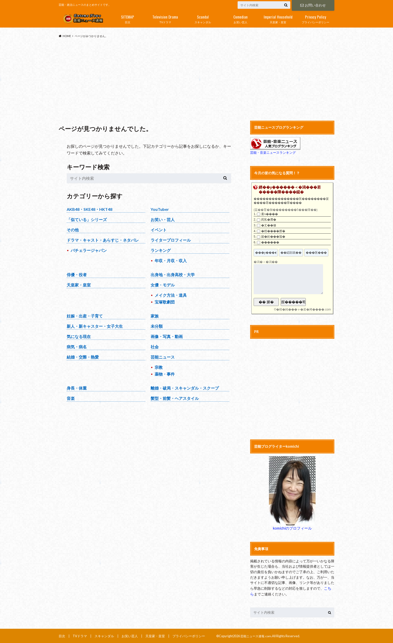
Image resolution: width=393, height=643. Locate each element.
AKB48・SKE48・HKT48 (89, 209)
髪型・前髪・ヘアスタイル (175, 398)
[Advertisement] (196, 80)
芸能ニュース (163, 357)
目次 (127, 18)
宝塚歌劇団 (165, 301)
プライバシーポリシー (315, 18)
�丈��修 (268, 225)
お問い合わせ (313, 5)
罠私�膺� (268, 219)
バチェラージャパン (89, 250)
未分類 (157, 326)
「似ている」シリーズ (87, 219)
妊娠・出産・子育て (85, 315)
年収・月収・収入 (171, 260)
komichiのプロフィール (292, 528)
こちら (329, 588)
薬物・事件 (165, 374)
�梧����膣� (273, 231)
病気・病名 (77, 346)
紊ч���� (269, 214)
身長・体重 (77, 388)
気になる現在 (79, 336)
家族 (155, 315)
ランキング (161, 250)
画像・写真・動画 (167, 336)
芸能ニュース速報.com (256, 635)
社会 (155, 346)
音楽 (71, 398)
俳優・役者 (77, 274)
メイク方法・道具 (171, 295)
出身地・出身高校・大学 (173, 274)
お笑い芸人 (240, 18)
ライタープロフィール (171, 240)
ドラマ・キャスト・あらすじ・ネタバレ (103, 240)
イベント (159, 229)
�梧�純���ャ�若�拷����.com (303, 309)
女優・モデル (163, 284)
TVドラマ (165, 18)
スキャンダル (203, 18)
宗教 (159, 367)
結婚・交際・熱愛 (83, 357)
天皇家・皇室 (278, 18)
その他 (73, 229)
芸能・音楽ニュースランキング (273, 152)
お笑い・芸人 (163, 219)
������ (270, 242)
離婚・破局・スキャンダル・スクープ (185, 388)
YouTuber (160, 209)
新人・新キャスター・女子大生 (95, 326)
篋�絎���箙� (273, 236)
